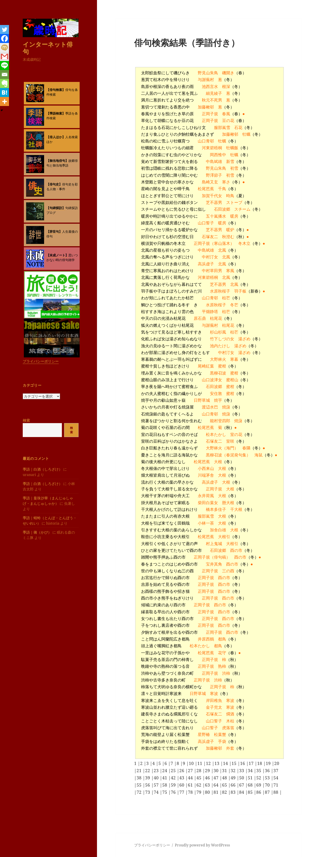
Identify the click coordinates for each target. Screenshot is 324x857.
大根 (218, 462)
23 (157, 771)
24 (165, 771)
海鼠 (258, 455)
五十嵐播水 (216, 216)
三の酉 (228, 571)
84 (242, 792)
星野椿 (204, 734)
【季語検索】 (55, 113)
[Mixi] (4, 47)
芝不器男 (214, 202)
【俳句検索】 (55, 90)
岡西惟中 (218, 155)
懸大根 (228, 503)
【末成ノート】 (57, 255)
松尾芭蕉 (206, 189)
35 (259, 771)
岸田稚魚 (214, 700)
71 (275, 785)
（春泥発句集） (236, 455)
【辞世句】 (54, 231)
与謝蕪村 (206, 79)
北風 (222, 250)
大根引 (224, 536)
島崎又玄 (210, 182)
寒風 (230, 270)
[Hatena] (4, 92)
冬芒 (234, 305)
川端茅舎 (206, 475)
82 (225, 792)
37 (275, 771)
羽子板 (240, 291)
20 (276, 763)
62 (199, 785)
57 (157, 785)
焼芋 (218, 400)
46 (208, 778)
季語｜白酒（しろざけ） (42, 469)
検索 (26, 420)
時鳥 (230, 196)
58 (165, 785)
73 (148, 792)
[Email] (4, 74)
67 (242, 785)
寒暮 (234, 359)
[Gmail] (4, 56)
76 (174, 792)
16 (243, 763)
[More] (4, 101)
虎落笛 (228, 728)
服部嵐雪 (222, 127)
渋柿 (226, 673)
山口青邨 (206, 141)
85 (251, 792)
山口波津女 (212, 380)
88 (276, 792)
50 (242, 778)
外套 (230, 748)
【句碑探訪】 (55, 208)
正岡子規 (210, 114)
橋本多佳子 (216, 509)
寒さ (226, 182)
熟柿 (222, 666)
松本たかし (216, 434)
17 (252, 763)
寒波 (214, 693)
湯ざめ (244, 339)
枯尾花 (216, 318)
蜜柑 (222, 366)
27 (191, 771)
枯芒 (226, 298)
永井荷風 (206, 496)
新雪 (230, 161)
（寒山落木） (222, 243)
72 (140, 792)
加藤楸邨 (206, 107)
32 (234, 771)
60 (182, 785)
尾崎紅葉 (206, 366)
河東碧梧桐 (212, 148)
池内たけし (220, 346)
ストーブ (234, 202)
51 (251, 778)
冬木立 (244, 243)
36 (268, 771)
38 (140, 778)
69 (259, 785)
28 (199, 771)
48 (225, 778)
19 (269, 763)
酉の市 (236, 550)
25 (174, 771)
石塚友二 (210, 237)
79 (199, 792)
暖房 (234, 216)
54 (275, 778)
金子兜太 (214, 707)
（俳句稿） (220, 557)
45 (199, 778)
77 (182, 792)
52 (259, 778)
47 (217, 778)
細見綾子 (214, 93)
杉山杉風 (218, 332)
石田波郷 (222, 209)
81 (217, 792)
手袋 (222, 741)
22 (148, 771)
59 (174, 785)
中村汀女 (210, 257)
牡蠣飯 (232, 148)
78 (191, 792)
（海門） (230, 448)
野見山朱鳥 (208, 73)
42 (174, 778)
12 (209, 763)
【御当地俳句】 (57, 160)
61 (191, 785)
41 (165, 778)
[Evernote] (4, 83)
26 (182, 771)
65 (225, 785)
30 (217, 771)
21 (140, 771)
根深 (226, 86)
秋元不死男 (212, 100)
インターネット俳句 (48, 47)
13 (217, 763)
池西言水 (210, 86)
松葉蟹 (220, 734)
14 (226, 763)
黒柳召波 (218, 373)
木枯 (230, 721)
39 (148, 778)
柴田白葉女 (208, 503)
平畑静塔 (210, 311)
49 (234, 778)
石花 (238, 127)
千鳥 (222, 189)
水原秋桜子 (220, 291)
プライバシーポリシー (41, 361)
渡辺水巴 (210, 407)
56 (148, 785)
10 (192, 763)
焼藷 (226, 407)
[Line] (4, 65)
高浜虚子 (206, 264)
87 (268, 792)
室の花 (236, 434)
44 (191, 778)
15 (235, 763)
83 (234, 792)
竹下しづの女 (222, 339)
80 (208, 792)
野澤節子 (214, 175)
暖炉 (230, 230)
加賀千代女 (212, 196)
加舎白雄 (218, 530)
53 (268, 778)
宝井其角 (214, 564)
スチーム (242, 209)
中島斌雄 (214, 161)
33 (242, 771)
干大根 (236, 509)
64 (217, 785)
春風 (226, 114)
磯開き (228, 73)
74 (157, 792)
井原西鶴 (206, 639)
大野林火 (218, 359)
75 (165, 792)
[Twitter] (4, 29)
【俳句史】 (54, 184)
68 (251, 785)
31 (225, 771)
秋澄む (228, 237)
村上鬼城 (214, 543)
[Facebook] (4, 38)
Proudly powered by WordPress (202, 845)
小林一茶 (206, 523)
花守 (222, 653)
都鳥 (222, 639)
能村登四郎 (220, 421)
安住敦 (216, 393)
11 (200, 763)
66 (234, 785)
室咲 (230, 441)
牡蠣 (246, 134)
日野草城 (202, 400)
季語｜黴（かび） (37, 532)
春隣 (246, 448)
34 (251, 771)
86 (259, 792)
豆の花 (228, 120)
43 (182, 778)
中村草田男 (212, 270)
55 (140, 785)
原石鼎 (200, 318)
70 (268, 785)
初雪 (234, 168)
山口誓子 (206, 223)
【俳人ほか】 (55, 137)
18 (260, 763)
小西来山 (206, 468)
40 (157, 778)
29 (208, 771)
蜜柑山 (232, 380)
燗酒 (230, 714)
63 (208, 785)
